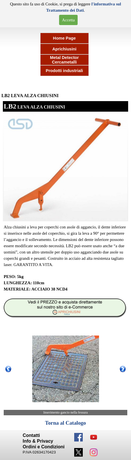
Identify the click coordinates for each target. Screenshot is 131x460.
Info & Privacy (38, 441)
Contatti (31, 435)
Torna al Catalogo (65, 423)
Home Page (64, 38)
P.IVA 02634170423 (39, 452)
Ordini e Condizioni (44, 446)
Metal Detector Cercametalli (64, 59)
